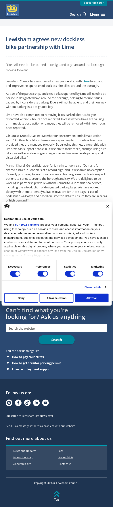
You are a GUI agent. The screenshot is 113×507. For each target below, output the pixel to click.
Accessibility (65, 457)
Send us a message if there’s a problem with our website (40, 426)
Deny (21, 298)
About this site (22, 464)
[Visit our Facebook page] (18, 404)
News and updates (24, 451)
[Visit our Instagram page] (9, 404)
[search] (56, 328)
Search (78, 14)
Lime (86, 81)
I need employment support (31, 369)
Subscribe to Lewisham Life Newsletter (29, 416)
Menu (97, 14)
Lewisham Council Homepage (12, 10)
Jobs (61, 451)
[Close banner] (107, 206)
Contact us (64, 464)
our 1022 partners (27, 224)
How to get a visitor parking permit (36, 363)
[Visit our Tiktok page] (27, 404)
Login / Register (94, 3)
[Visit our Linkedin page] (36, 404)
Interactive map (22, 457)
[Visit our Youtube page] (45, 404)
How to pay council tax (28, 357)
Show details (93, 286)
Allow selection (56, 298)
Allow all (91, 298)
